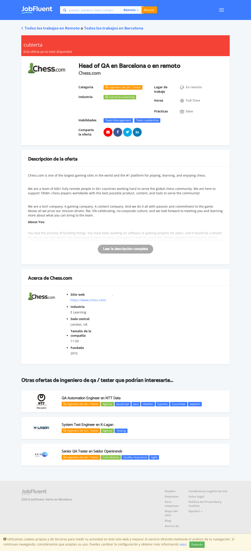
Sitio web (78, 294)
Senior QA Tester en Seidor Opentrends (92, 451)
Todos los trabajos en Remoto (50, 28)
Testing (121, 431)
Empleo (170, 491)
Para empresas (172, 504)
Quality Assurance (135, 457)
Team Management (118, 120)
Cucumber (179, 404)
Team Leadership (147, 120)
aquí (183, 544)
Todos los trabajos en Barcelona (113, 28)
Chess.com (61, 278)
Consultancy (111, 457)
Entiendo (197, 544)
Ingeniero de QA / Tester (80, 404)
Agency (107, 404)
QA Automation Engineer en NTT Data (91, 398)
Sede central (80, 319)
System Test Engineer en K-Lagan (87, 425)
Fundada (77, 348)
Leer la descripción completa (125, 249)
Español (195, 511)
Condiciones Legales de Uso (207, 491)
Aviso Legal (196, 496)
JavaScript (122, 404)
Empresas (171, 496)
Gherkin (148, 404)
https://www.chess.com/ (88, 300)
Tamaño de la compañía (81, 333)
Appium (195, 404)
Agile (154, 457)
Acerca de (172, 526)
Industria (77, 307)
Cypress (162, 404)
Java (136, 404)
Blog (168, 521)
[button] (129, 10)
